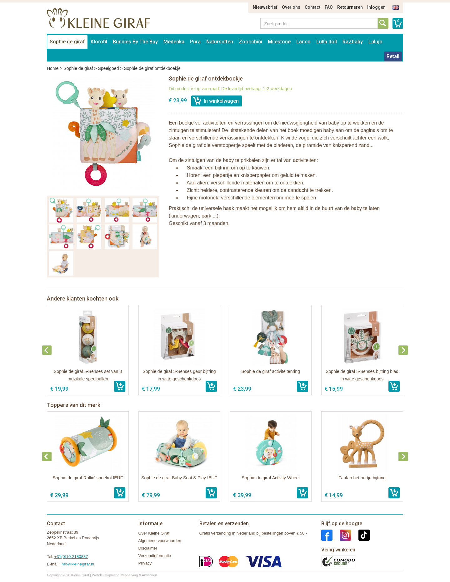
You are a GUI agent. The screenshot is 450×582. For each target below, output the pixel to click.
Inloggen (376, 7)
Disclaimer (148, 548)
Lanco (303, 42)
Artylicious (150, 575)
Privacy (145, 563)
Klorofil (99, 42)
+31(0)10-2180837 (71, 556)
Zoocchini (250, 42)
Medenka (173, 42)
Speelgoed (108, 68)
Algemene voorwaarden (159, 540)
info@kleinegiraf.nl (77, 564)
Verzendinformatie (154, 555)
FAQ (329, 7)
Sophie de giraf (67, 42)
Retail (393, 56)
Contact (312, 7)
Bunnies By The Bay (135, 42)
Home (52, 68)
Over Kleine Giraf (154, 533)
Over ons (291, 7)
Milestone (279, 42)
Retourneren (350, 7)
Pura (195, 42)
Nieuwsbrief (265, 7)
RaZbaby (352, 42)
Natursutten (219, 42)
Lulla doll (326, 42)
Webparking (129, 575)
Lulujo (375, 42)
